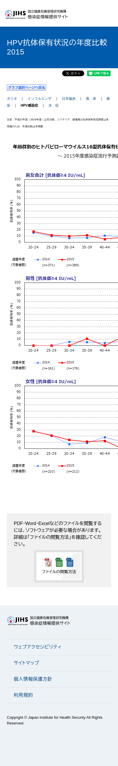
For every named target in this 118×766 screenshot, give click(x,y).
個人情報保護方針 (33, 679)
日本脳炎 (69, 99)
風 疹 (91, 99)
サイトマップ (26, 663)
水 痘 (53, 105)
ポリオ (12, 99)
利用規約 (23, 695)
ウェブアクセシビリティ (38, 646)
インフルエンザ (39, 99)
